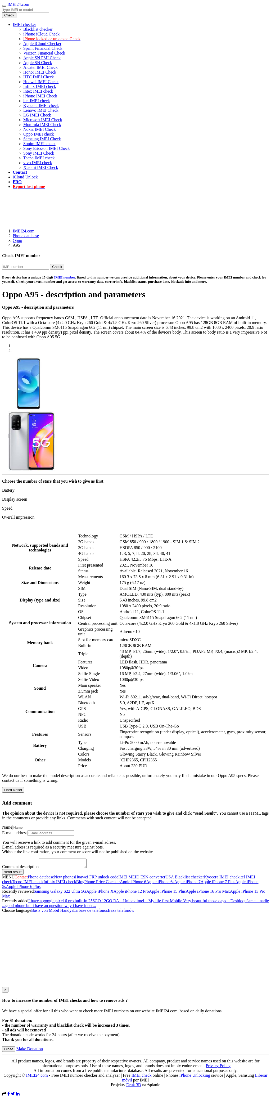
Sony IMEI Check (38, 153)
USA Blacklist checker (184, 878)
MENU (8, 878)
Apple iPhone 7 (187, 883)
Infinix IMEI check (39, 86)
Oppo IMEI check (38, 134)
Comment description (20, 868)
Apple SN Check (37, 62)
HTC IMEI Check (38, 77)
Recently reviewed (18, 893)
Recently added (15, 902)
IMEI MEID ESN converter (141, 878)
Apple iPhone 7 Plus (218, 883)
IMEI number (64, 277)
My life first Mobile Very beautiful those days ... (189, 902)
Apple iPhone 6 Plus (23, 888)
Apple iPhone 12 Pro (131, 893)
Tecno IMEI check (39, 158)
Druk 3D (133, 1086)
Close (8, 1051)
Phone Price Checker (102, 883)
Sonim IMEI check (39, 143)
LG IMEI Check (37, 115)
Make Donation (29, 1050)
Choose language (16, 912)
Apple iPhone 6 (133, 883)
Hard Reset (13, 790)
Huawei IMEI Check (40, 81)
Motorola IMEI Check (42, 124)
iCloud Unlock (25, 177)
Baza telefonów (121, 912)
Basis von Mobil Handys (52, 912)
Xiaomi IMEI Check (40, 167)
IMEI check (142, 1077)
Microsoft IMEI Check (42, 120)
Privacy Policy (218, 1067)
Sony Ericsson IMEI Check (46, 148)
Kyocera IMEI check (41, 105)
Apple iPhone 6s (160, 883)
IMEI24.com (18, 4)
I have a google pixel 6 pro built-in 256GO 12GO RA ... (75, 902)
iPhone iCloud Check (41, 34)
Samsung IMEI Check (42, 139)
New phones (64, 878)
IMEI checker (24, 24)
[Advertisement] (135, 205)
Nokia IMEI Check (39, 129)
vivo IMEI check (37, 162)
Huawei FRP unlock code (96, 878)
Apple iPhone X (100, 893)
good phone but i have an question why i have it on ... (50, 907)
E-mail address (15, 832)
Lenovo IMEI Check (40, 110)
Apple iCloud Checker (42, 43)
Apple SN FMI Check (42, 58)
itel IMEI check (36, 100)
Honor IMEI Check (39, 72)
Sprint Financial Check (42, 48)
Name (7, 827)
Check (9, 15)
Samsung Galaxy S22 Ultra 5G (60, 893)
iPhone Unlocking (194, 1077)
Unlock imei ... (135, 902)
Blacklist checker (38, 29)
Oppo (17, 240)
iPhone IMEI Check (40, 96)
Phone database (26, 236)
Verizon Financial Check (44, 53)
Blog (80, 883)
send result (12, 873)
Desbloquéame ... (245, 902)
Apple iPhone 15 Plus (167, 893)
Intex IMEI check (38, 91)
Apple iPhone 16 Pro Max (208, 893)
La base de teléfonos (90, 912)
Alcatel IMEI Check (40, 67)
